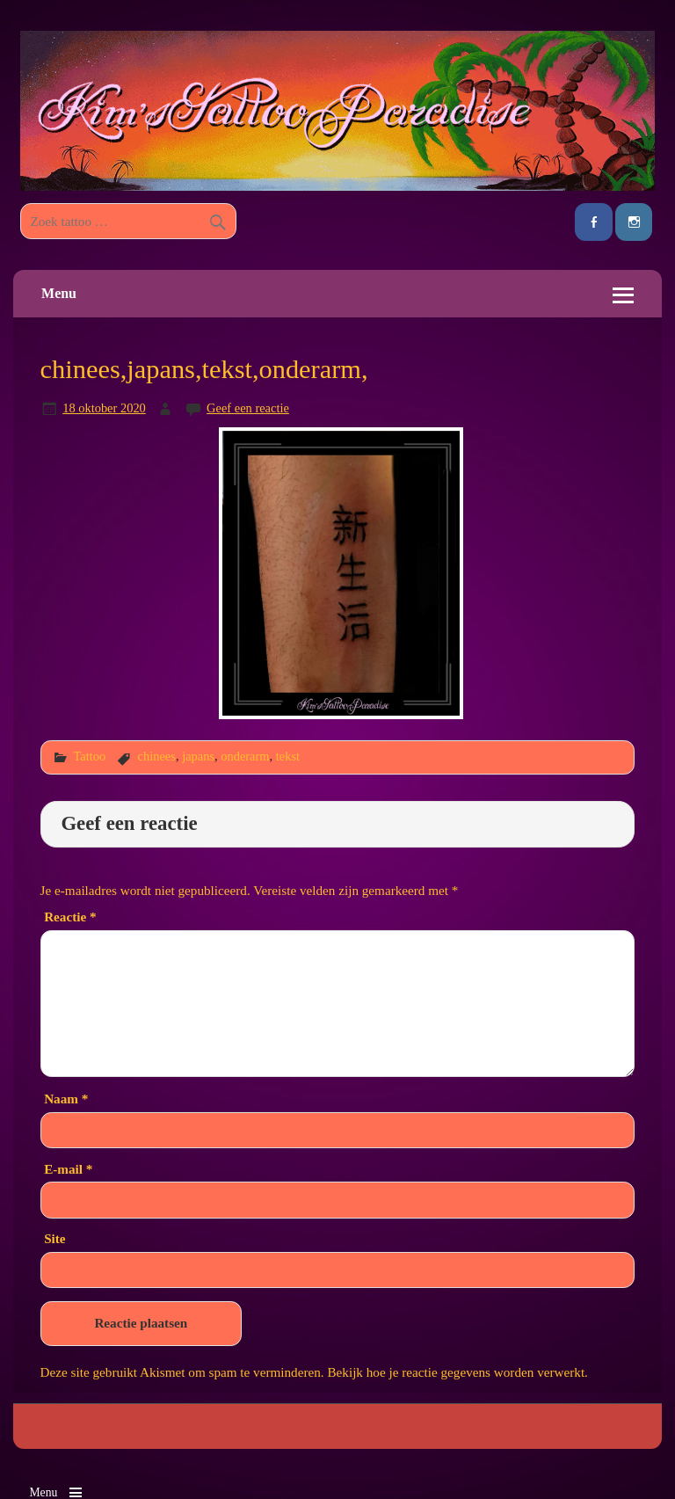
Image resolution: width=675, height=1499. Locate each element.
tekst (288, 756)
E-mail (68, 1168)
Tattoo (89, 756)
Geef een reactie (248, 408)
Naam (66, 1098)
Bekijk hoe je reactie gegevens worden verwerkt (455, 1371)
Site (54, 1238)
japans (198, 756)
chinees (157, 756)
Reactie (70, 916)
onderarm (245, 756)
